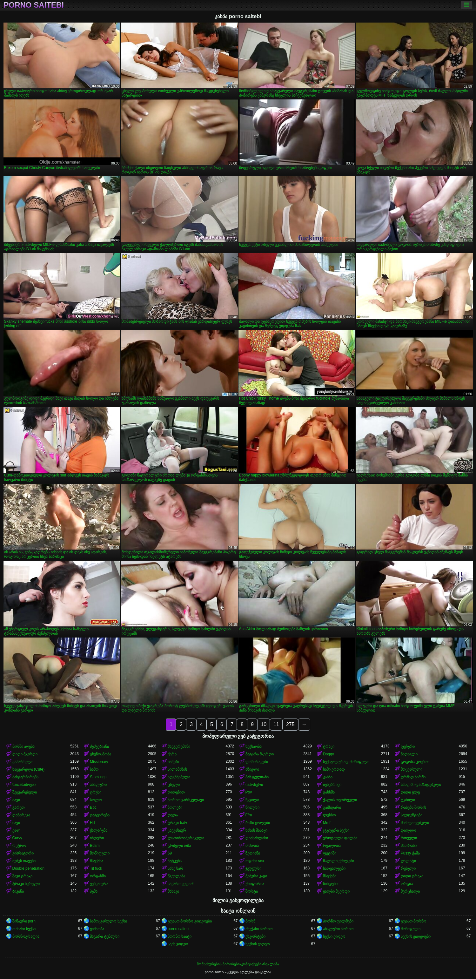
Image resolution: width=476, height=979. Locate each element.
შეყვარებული (24, 792)
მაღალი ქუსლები (338, 861)
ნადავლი (409, 754)
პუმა (93, 891)
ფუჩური (408, 746)
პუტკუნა (175, 861)
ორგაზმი (98, 876)
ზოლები (175, 807)
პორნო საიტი (179, 936)
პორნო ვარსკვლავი (186, 800)
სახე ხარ (175, 868)
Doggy (328, 754)
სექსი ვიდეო (334, 936)
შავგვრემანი (179, 746)
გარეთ (18, 807)
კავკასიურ (177, 830)
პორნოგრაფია (25, 936)
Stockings (98, 777)
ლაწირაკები (256, 762)
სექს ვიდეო (178, 944)
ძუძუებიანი (99, 746)
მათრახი (409, 845)
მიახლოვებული (415, 822)
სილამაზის (177, 769)
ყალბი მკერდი (336, 891)
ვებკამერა (99, 883)
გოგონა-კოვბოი (415, 762)
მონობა (252, 845)
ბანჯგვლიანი (257, 777)
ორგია (407, 883)
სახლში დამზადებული (421, 784)
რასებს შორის (413, 807)
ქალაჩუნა (98, 830)
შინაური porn (24, 921)
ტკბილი (408, 800)
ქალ (16, 830)
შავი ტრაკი (22, 876)
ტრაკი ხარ (177, 822)
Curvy (17, 838)
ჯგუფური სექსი (336, 830)
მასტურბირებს (25, 777)
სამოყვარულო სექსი (108, 921)
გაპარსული (22, 762)
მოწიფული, (411, 929)
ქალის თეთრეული (340, 800)
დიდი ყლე (410, 792)
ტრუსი (95, 792)
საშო (94, 769)
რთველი (409, 838)
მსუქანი (329, 876)
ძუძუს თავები (24, 861)
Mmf (326, 822)
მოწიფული (100, 853)
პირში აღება (23, 746)
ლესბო (329, 815)
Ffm (248, 815)
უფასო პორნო (413, 921)
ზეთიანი (252, 853)
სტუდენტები (411, 815)
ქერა (172, 754)
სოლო (96, 800)
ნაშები (173, 762)
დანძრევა (21, 815)
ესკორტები (255, 936)
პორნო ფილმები (338, 921)
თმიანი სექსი (24, 929)
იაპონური (254, 784)
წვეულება (176, 876)
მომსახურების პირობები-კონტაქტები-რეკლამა (238, 964)
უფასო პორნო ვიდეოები (190, 921)
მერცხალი (410, 891)
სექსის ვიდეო (257, 944)
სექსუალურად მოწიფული (346, 762)
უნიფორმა (254, 883)
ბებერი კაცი (256, 876)
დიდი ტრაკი (412, 876)
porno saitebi (34, 5)
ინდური (97, 838)
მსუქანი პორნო (258, 929)
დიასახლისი (256, 838)
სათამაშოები (24, 784)
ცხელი (174, 784)
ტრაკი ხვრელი (26, 883)
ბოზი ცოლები (257, 822)
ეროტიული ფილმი (340, 838)
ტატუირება (100, 815)
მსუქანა (96, 861)
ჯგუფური (253, 868)
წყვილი (252, 800)
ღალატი (408, 861)
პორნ (250, 921)
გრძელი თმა (179, 845)
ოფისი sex (254, 861)
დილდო (408, 830)
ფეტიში (329, 853)
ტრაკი (328, 746)
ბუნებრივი (332, 784)
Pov (248, 792)
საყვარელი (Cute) (28, 769)
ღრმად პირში (413, 777)
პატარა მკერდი (259, 754)
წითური (252, 807)
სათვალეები (334, 868)
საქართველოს (181, 883)
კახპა (327, 777)
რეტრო (19, 845)
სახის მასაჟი (256, 830)
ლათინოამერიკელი (186, 838)
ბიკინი (18, 891)
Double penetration (28, 868)
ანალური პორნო (338, 929)
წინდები (330, 883)
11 (276, 724)
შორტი (251, 891)
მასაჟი (173, 891)
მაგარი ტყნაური (104, 936)
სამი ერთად (334, 769)
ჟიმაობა (97, 929)
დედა (173, 815)
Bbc (93, 807)
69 (170, 853)
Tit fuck (96, 868)
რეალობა (332, 845)
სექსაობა (253, 746)
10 (263, 724)
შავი (16, 800)
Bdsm (95, 845)
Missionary (99, 762)
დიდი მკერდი (24, 754)
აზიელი (252, 769)
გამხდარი (332, 807)
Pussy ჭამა (410, 853)
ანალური (98, 784)
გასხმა (329, 792)
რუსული (408, 868)
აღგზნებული (179, 777)
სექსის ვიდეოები (416, 936)
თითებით (176, 792)
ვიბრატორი (23, 853)
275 (290, 724)
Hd (92, 822)
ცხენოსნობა (100, 754)
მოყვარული (411, 769)
